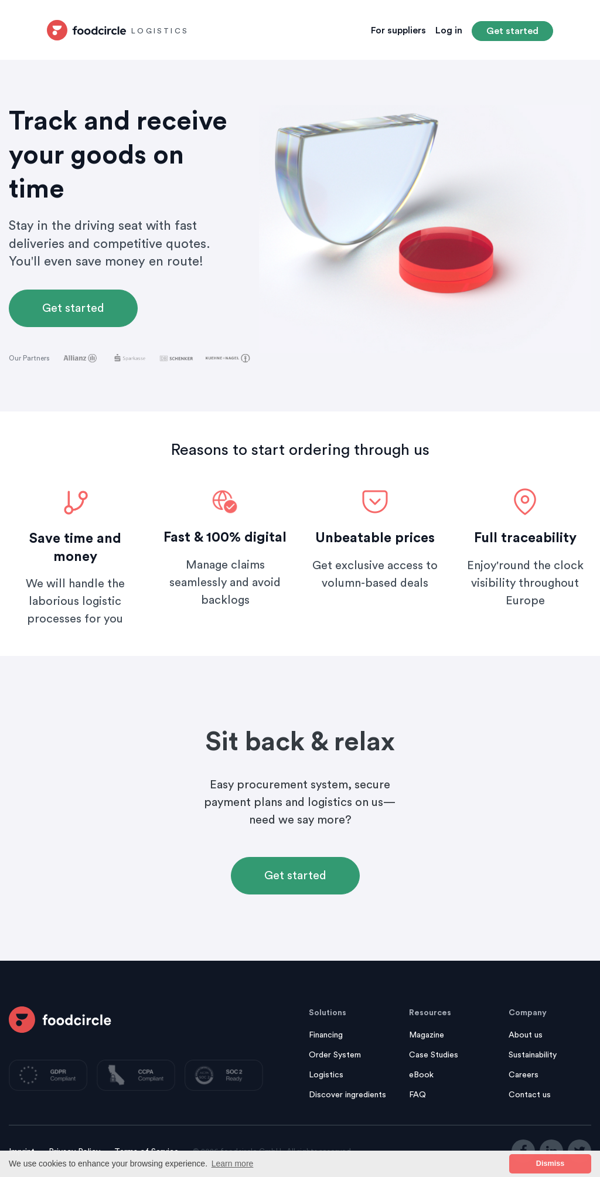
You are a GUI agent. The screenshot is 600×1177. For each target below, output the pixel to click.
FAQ (417, 1095)
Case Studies (433, 1055)
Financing (326, 1035)
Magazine (426, 1035)
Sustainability (533, 1055)
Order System (335, 1055)
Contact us (530, 1095)
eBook (421, 1075)
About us (526, 1035)
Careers (523, 1075)
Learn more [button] (233, 1163)
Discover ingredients (347, 1095)
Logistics (326, 1075)
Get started (512, 31)
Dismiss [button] (550, 1163)
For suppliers (398, 30)
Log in (448, 30)
